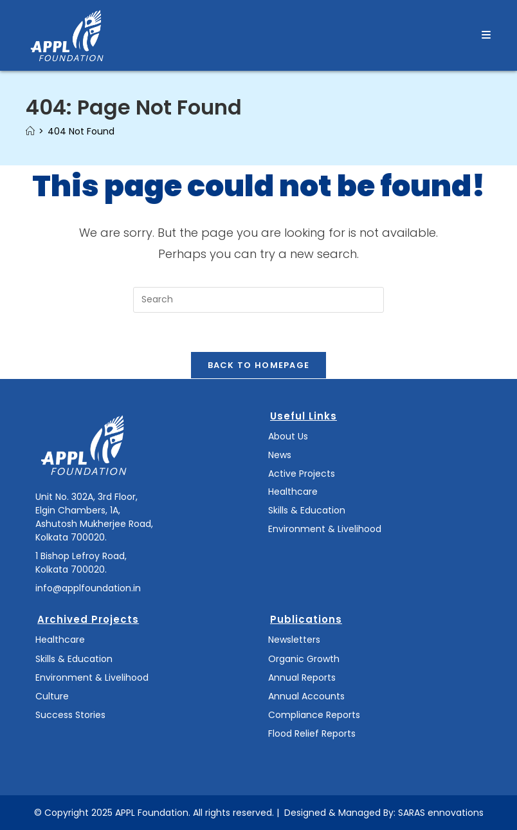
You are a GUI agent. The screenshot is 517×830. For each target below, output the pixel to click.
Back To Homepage (259, 365)
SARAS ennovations (441, 812)
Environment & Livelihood (324, 528)
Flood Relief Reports (312, 733)
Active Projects (301, 473)
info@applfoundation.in (88, 588)
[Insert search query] (258, 300)
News (279, 454)
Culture (52, 696)
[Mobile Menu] (486, 35)
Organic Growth (304, 658)
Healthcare (293, 491)
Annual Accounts (306, 696)
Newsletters (294, 639)
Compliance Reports (314, 714)
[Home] (30, 131)
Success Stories (70, 714)
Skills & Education (306, 510)
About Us (288, 436)
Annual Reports (302, 677)
